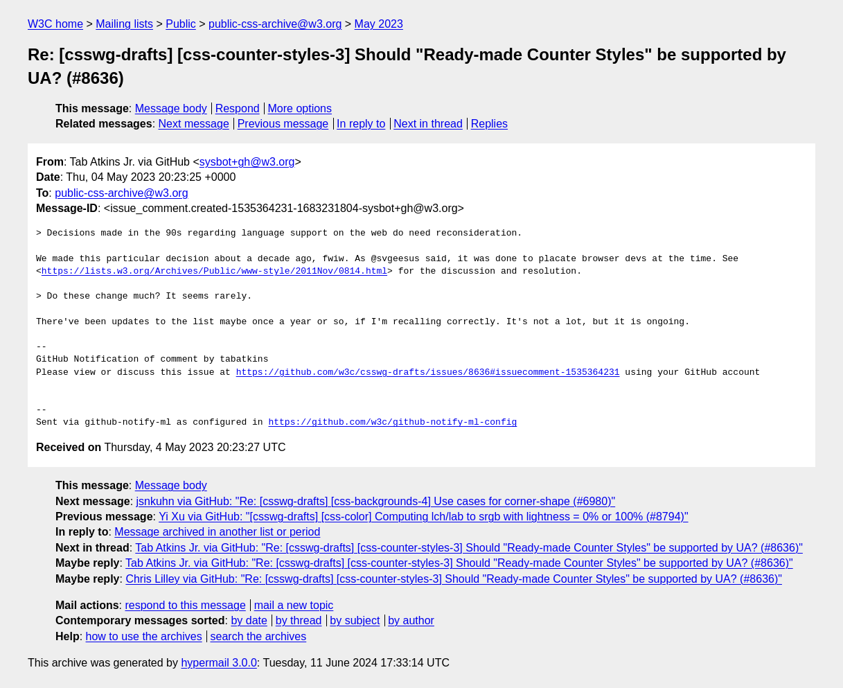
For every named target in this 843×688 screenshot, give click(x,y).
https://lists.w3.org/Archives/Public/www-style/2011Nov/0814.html (214, 271)
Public (181, 24)
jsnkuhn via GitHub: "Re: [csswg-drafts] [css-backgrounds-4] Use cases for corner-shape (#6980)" (376, 501)
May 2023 (379, 24)
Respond (237, 108)
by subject (355, 620)
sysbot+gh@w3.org (247, 162)
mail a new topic (294, 605)
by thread (299, 620)
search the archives (259, 636)
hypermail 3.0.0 (218, 663)
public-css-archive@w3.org (274, 24)
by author (411, 620)
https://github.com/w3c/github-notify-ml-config (392, 422)
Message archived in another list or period (217, 532)
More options (300, 108)
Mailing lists (124, 24)
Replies (489, 124)
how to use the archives (144, 636)
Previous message (283, 124)
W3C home (55, 24)
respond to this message (185, 605)
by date (249, 620)
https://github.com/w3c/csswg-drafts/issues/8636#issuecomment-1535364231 (428, 373)
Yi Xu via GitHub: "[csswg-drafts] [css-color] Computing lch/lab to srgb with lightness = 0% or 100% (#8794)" (423, 516)
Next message (194, 124)
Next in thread (428, 124)
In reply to (361, 124)
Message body (171, 108)
